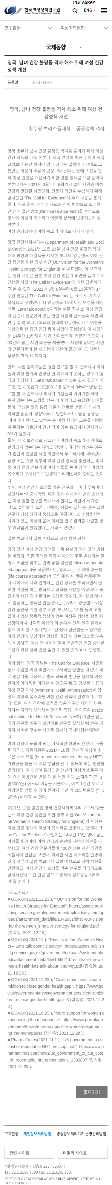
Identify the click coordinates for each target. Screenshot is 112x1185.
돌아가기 (92, 1092)
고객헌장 (11, 1134)
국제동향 (56, 47)
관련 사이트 (19, 1153)
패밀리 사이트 (75, 1153)
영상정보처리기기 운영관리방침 (81, 1134)
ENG (88, 10)
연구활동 (12, 28)
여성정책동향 (73, 28)
